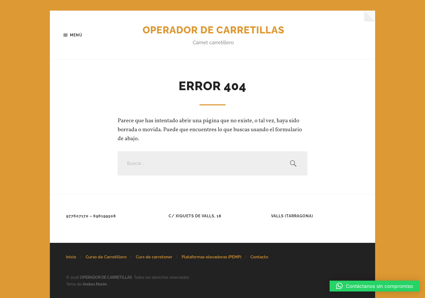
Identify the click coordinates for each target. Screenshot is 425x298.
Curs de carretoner (154, 257)
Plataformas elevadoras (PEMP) (211, 257)
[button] (375, 286)
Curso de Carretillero (106, 257)
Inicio (71, 257)
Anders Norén (95, 284)
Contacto (259, 257)
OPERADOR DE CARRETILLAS (213, 30)
